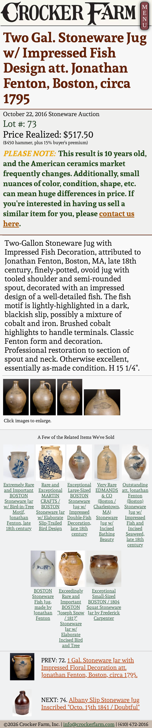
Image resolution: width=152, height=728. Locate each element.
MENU (144, 15)
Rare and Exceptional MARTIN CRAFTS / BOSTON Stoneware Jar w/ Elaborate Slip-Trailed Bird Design (50, 506)
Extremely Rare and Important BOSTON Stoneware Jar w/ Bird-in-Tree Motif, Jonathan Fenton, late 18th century (18, 506)
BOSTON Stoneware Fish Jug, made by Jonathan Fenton (43, 604)
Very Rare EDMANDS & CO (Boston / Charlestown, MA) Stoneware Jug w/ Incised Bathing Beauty (107, 512)
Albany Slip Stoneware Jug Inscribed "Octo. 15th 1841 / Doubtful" (90, 703)
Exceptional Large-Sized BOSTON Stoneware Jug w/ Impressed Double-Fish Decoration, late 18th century (79, 509)
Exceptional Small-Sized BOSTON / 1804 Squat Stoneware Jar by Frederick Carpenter (104, 604)
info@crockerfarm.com (89, 724)
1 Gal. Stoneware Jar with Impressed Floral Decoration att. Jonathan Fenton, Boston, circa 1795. (89, 667)
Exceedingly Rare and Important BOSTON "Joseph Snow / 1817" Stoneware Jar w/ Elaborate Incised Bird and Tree (70, 618)
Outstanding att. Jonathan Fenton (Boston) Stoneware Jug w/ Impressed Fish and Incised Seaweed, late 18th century (135, 514)
